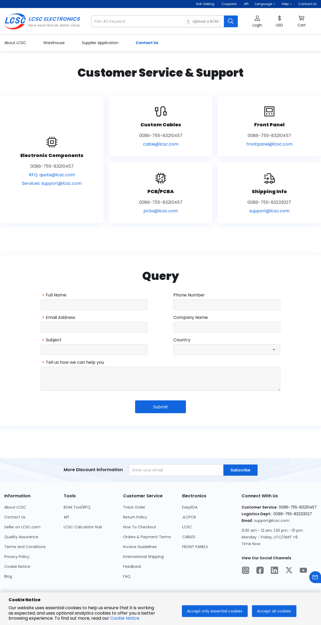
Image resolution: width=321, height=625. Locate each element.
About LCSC (15, 42)
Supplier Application (101, 42)
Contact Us (307, 4)
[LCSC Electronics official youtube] (303, 571)
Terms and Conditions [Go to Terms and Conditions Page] (25, 546)
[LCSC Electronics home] (42, 21)
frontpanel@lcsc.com (269, 144)
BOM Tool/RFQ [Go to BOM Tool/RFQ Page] (77, 507)
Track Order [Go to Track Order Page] (134, 507)
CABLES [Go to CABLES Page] (188, 537)
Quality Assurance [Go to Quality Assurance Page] (21, 537)
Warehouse (54, 42)
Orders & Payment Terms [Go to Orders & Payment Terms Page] (147, 537)
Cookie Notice (124, 618)
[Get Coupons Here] (229, 4)
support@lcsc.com (61, 183)
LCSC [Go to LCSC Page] (187, 527)
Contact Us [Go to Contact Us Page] (14, 517)
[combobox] (226, 349)
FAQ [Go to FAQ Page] (127, 576)
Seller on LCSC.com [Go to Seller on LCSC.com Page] (22, 527)
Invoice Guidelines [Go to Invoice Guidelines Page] (140, 546)
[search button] (231, 21)
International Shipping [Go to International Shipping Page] (143, 556)
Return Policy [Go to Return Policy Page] (135, 517)
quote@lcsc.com (57, 175)
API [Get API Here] (246, 4)
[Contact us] (315, 578)
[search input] (158, 21)
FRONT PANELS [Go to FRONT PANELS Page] (195, 546)
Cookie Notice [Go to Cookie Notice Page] (17, 566)
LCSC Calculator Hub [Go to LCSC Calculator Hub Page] (83, 527)
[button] (265, 4)
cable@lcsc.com (160, 144)
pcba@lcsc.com (160, 211)
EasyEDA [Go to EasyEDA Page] (189, 507)
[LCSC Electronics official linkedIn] (274, 571)
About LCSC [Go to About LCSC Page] (15, 507)
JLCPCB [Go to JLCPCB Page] (189, 517)
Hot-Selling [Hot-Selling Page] (205, 4)
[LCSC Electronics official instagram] (246, 571)
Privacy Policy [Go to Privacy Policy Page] (16, 556)
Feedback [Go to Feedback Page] (132, 566)
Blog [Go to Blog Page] (8, 576)
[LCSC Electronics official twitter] (289, 571)
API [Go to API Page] (66, 517)
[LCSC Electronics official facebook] (260, 571)
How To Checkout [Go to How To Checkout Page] (139, 527)
